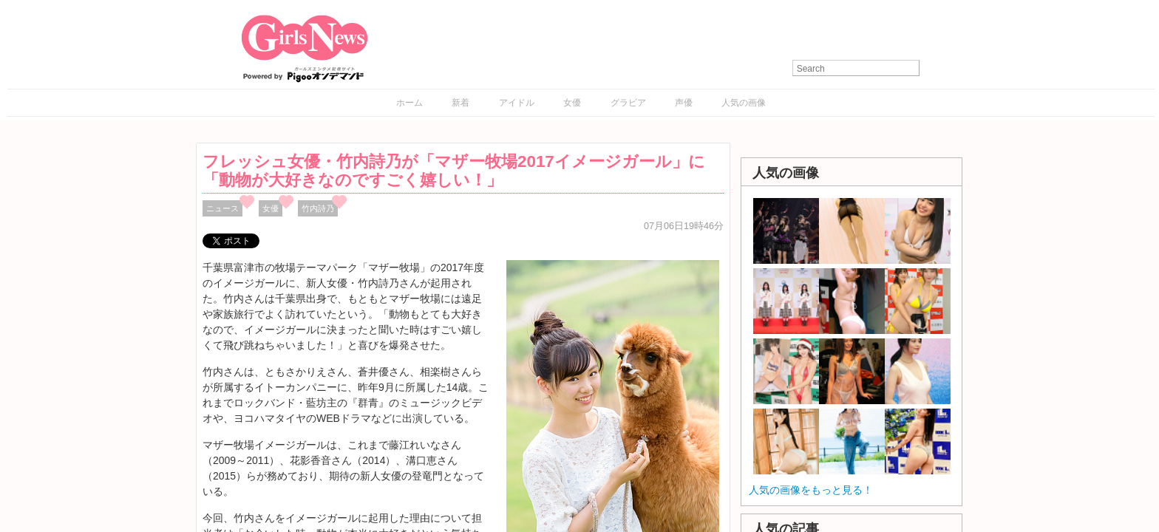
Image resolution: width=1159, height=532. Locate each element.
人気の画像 (743, 103)
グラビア (628, 103)
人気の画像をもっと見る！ (811, 490)
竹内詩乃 (318, 208)
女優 (572, 103)
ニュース (222, 208)
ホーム (409, 103)
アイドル (516, 103)
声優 (684, 103)
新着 (460, 103)
